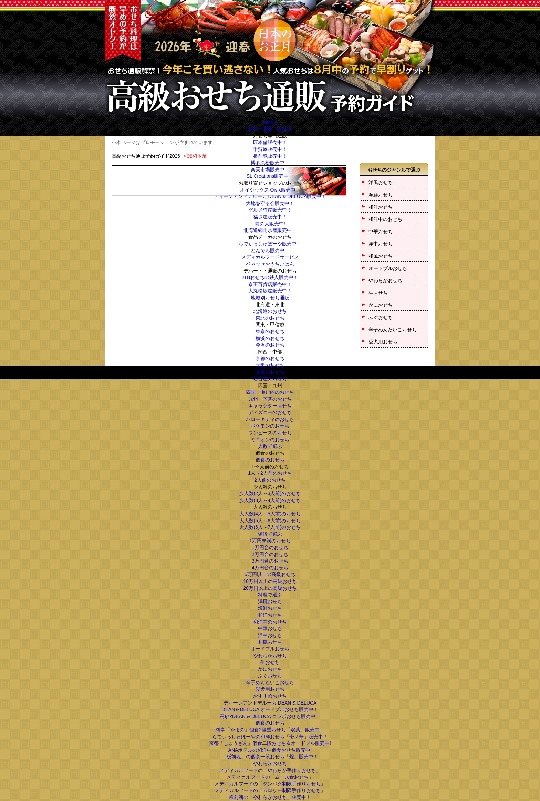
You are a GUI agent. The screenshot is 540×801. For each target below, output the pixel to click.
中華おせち (270, 628)
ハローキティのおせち (270, 419)
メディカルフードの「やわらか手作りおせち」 (270, 770)
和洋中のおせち (270, 622)
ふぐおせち (270, 675)
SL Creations (270, 176)
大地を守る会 (270, 203)
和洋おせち (270, 615)
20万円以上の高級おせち (270, 588)
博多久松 (270, 162)
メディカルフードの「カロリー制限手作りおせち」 (270, 790)
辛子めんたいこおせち (270, 682)
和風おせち (270, 642)
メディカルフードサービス (270, 257)
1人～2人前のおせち (270, 473)
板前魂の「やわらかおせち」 (270, 797)
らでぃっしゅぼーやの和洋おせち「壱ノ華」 (270, 736)
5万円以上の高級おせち (270, 574)
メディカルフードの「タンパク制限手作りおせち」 (270, 784)
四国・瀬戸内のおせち (270, 392)
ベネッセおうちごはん (270, 264)
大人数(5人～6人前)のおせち (270, 520)
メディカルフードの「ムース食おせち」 (270, 777)
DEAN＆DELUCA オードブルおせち (270, 709)
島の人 (270, 223)
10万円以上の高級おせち (270, 581)
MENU (270, 122)
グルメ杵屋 (270, 210)
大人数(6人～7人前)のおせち (270, 527)
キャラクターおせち (270, 406)
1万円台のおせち (270, 547)
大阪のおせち (270, 365)
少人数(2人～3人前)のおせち (270, 493)
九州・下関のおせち (270, 399)
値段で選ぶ (270, 534)
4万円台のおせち (270, 568)
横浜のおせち (270, 338)
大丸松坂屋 (270, 291)
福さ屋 (270, 216)
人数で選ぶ (270, 446)
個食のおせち (270, 459)
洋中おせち (270, 635)
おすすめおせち (270, 696)
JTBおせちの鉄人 (270, 277)
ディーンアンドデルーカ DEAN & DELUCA (270, 196)
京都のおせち (270, 358)
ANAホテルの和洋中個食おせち (270, 750)
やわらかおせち (270, 655)
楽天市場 (270, 169)
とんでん (270, 250)
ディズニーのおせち (270, 412)
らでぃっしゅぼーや (270, 243)
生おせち (270, 662)
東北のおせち (270, 318)
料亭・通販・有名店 (270, 129)
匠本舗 (270, 142)
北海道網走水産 (270, 230)
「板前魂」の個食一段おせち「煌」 (270, 756)
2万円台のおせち (270, 554)
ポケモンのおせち (270, 426)
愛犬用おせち (270, 689)
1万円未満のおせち (270, 540)
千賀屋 (270, 149)
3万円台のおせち (270, 561)
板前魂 (270, 156)
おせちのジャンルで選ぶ (393, 170)
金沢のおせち (270, 345)
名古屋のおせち (270, 378)
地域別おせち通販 (270, 297)
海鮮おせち (270, 608)
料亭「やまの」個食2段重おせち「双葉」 (270, 729)
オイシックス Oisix (270, 190)
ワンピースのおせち (270, 432)
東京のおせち (270, 331)
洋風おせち (270, 601)
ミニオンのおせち (270, 439)
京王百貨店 (270, 284)
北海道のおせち (270, 311)
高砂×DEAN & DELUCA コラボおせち (270, 716)
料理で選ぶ (270, 594)
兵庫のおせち (270, 372)
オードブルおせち (270, 648)
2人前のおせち (270, 480)
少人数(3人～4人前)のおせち (270, 500)
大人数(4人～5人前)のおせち (270, 513)
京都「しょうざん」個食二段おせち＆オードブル (270, 743)
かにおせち (270, 669)
